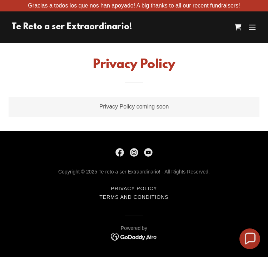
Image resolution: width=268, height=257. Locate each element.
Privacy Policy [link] (134, 188)
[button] (252, 27)
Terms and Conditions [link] (133, 197)
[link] (71, 27)
